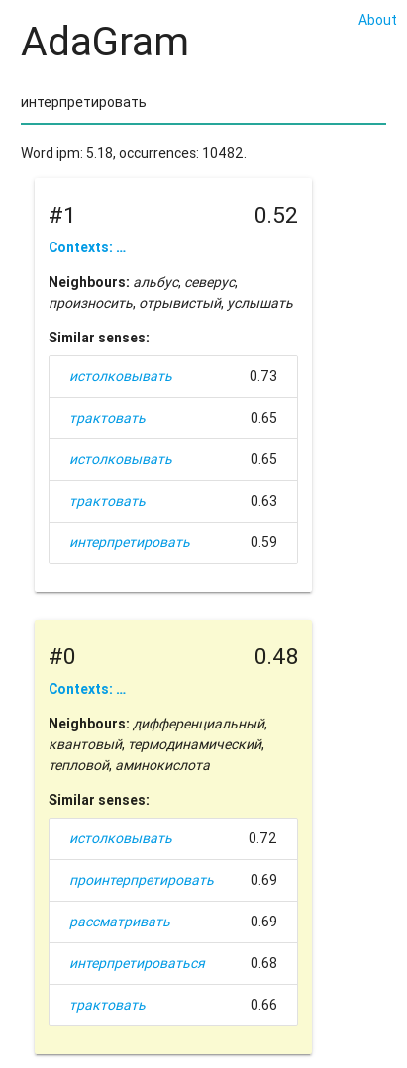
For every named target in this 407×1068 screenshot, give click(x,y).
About (377, 20)
